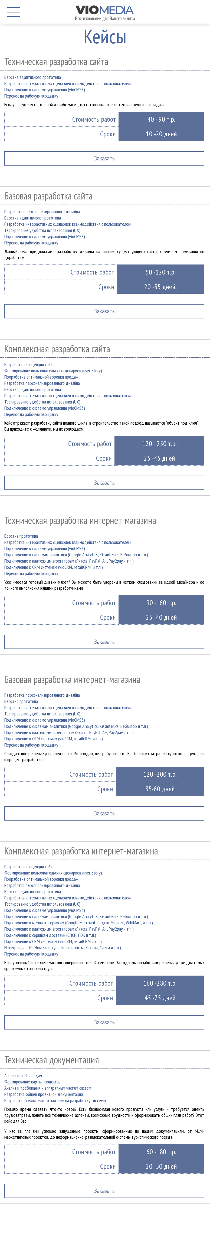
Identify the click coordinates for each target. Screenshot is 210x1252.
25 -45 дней (159, 458)
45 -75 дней (160, 997)
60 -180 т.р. (161, 1151)
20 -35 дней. (160, 286)
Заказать (104, 311)
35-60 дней (160, 788)
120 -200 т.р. (160, 774)
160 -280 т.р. (160, 983)
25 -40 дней (161, 617)
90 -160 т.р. (161, 602)
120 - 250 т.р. (159, 443)
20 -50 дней (161, 1166)
